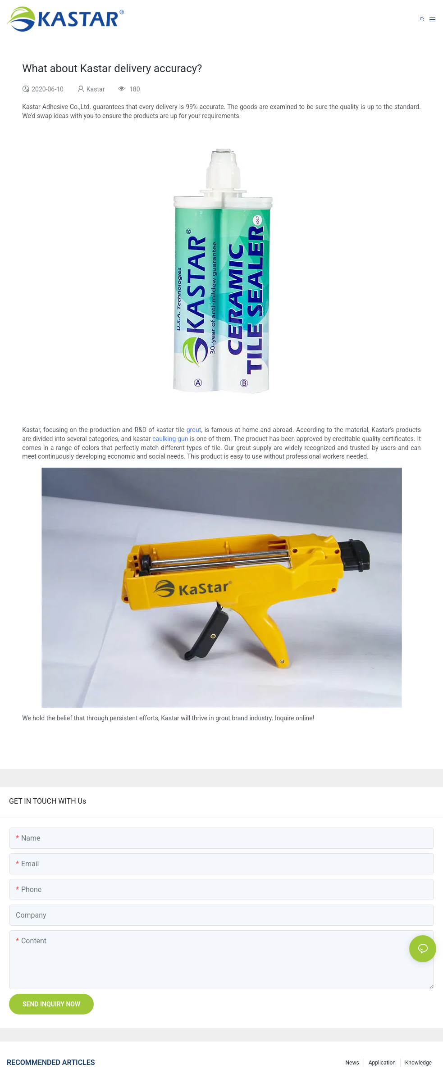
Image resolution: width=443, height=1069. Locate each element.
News (352, 1063)
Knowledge (418, 1063)
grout (194, 429)
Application (382, 1063)
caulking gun (170, 438)
